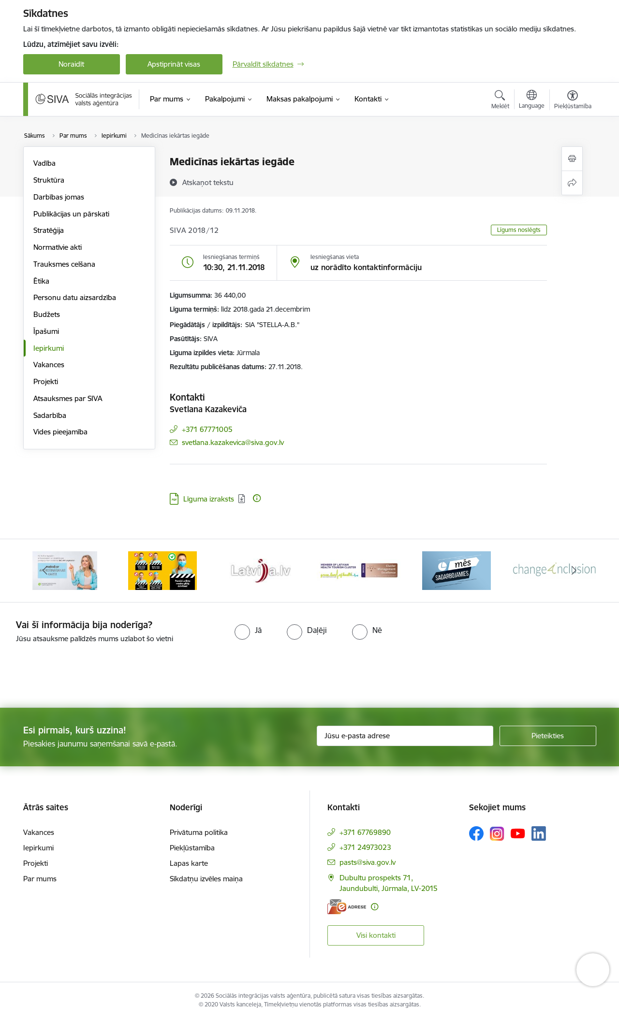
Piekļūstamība (192, 847)
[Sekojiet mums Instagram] (497, 834)
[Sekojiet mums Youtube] (518, 833)
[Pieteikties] (548, 736)
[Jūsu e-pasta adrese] (405, 736)
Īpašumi (46, 331)
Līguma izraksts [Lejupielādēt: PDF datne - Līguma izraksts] (208, 498)
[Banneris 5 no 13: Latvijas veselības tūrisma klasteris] (457, 569)
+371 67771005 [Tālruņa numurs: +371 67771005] (207, 429)
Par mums (40, 878)
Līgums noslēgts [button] (519, 229)
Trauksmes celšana (64, 264)
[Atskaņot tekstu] (208, 182)
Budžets (46, 314)
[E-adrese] (346, 907)
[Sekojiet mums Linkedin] (538, 833)
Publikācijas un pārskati (71, 213)
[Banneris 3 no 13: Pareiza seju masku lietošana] (260, 569)
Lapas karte (189, 863)
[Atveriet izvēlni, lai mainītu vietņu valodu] (531, 100)
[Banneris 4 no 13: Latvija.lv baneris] (358, 569)
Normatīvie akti (57, 247)
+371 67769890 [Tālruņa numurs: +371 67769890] (365, 832)
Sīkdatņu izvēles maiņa (206, 878)
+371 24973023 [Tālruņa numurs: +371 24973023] (365, 847)
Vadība (44, 163)
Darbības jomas (58, 196)
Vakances (48, 364)
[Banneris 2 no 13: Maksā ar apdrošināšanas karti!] (162, 569)
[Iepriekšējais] (45, 570)
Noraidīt (71, 64)
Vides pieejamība (60, 431)
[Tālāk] (574, 570)
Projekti (45, 381)
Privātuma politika (199, 832)
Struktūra (48, 180)
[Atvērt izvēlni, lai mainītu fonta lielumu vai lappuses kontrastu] (572, 101)
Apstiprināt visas (173, 64)
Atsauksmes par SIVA (67, 398)
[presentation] (80, 671)
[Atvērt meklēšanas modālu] (500, 101)
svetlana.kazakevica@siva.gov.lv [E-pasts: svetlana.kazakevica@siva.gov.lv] (233, 442)
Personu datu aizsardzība (74, 297)
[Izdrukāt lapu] (572, 159)
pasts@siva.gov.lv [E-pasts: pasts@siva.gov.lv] (367, 862)
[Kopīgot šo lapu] (572, 183)
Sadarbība (49, 415)
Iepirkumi (48, 348)
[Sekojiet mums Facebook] (476, 833)
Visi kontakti (376, 935)
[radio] (248, 630)
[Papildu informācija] (257, 498)
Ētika (41, 281)
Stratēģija (48, 230)
